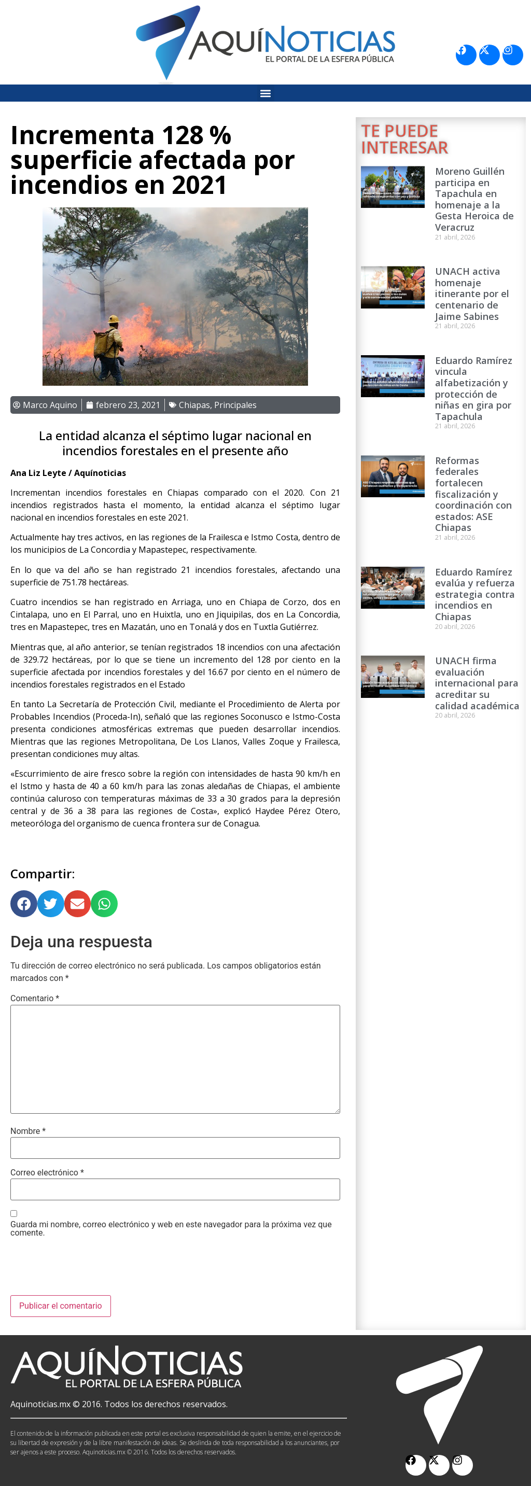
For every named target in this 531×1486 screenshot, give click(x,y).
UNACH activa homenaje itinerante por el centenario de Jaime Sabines (472, 293)
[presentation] (89, 1270)
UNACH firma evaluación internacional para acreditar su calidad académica (477, 682)
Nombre (28, 1131)
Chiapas (194, 405)
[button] (265, 93)
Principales (235, 405)
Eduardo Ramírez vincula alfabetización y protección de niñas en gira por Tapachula (473, 388)
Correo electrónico (47, 1173)
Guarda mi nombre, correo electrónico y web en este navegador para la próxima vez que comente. (171, 1229)
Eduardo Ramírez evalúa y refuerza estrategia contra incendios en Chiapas (475, 594)
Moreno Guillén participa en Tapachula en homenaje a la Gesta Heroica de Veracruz (474, 199)
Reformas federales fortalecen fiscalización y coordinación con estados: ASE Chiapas (473, 494)
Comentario (34, 998)
